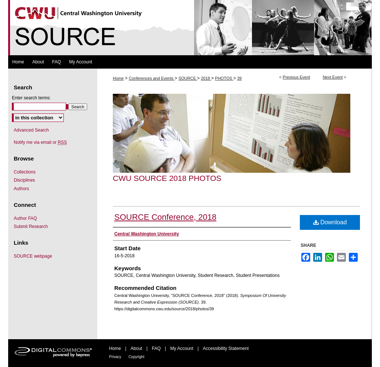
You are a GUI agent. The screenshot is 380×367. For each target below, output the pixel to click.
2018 (206, 78)
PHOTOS (224, 78)
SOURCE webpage (33, 256)
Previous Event (296, 77)
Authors (21, 188)
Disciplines (24, 180)
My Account (181, 348)
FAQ (156, 348)
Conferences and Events (152, 78)
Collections (25, 172)
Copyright (136, 357)
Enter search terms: (31, 97)
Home (118, 78)
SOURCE (187, 78)
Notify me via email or (40, 142)
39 (239, 78)
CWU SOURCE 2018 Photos (167, 178)
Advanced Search (31, 130)
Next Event (333, 77)
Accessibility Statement (226, 348)
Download (330, 222)
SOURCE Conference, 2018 (165, 217)
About (136, 348)
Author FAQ (25, 218)
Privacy (115, 357)
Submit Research (31, 226)
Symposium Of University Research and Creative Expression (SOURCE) (190, 27)
